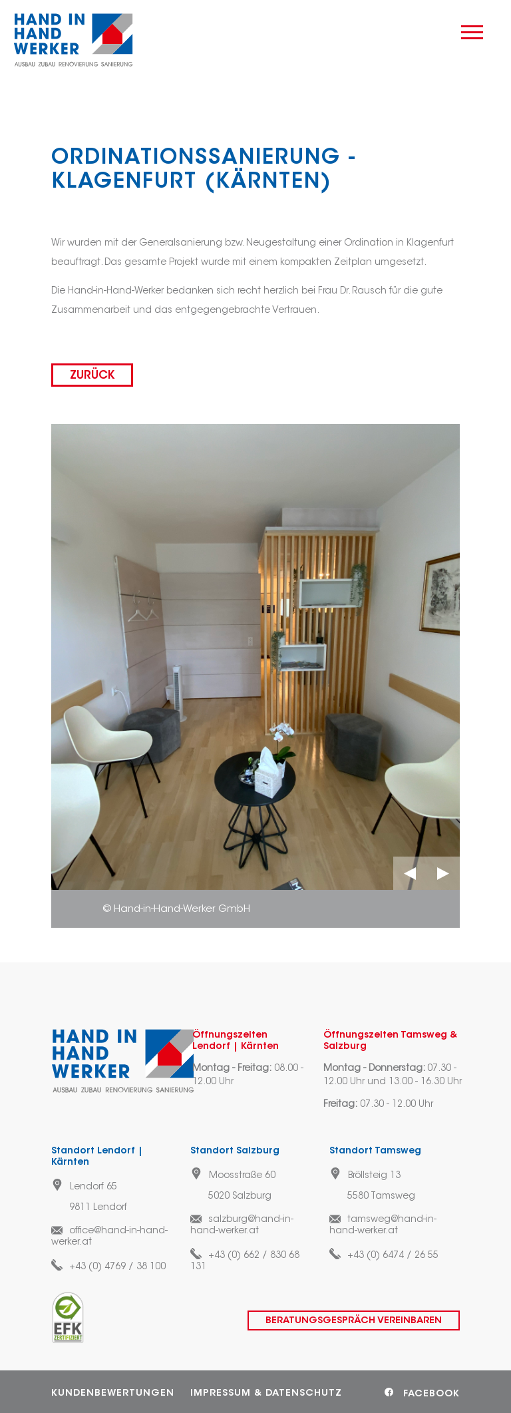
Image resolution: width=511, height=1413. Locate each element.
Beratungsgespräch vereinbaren (353, 1321)
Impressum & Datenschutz (266, 1393)
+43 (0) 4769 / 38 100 (117, 1267)
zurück (92, 375)
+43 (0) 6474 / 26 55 (392, 1256)
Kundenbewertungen (112, 1393)
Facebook (431, 1394)
